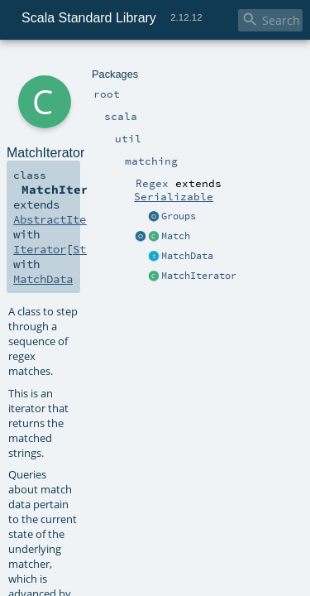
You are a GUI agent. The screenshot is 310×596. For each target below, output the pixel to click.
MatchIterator (159, 355)
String (129, 165)
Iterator (210, 165)
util (93, 64)
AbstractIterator (59, 165)
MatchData (68, 180)
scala (72, 64)
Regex (165, 64)
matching (124, 64)
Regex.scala (153, 374)
